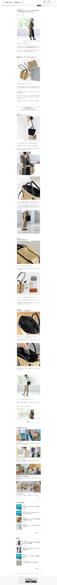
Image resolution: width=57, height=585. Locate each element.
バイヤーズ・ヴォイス (20, 8)
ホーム (12, 573)
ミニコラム (16, 573)
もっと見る (36, 532)
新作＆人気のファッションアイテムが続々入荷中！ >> (9, 5)
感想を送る (28, 421)
